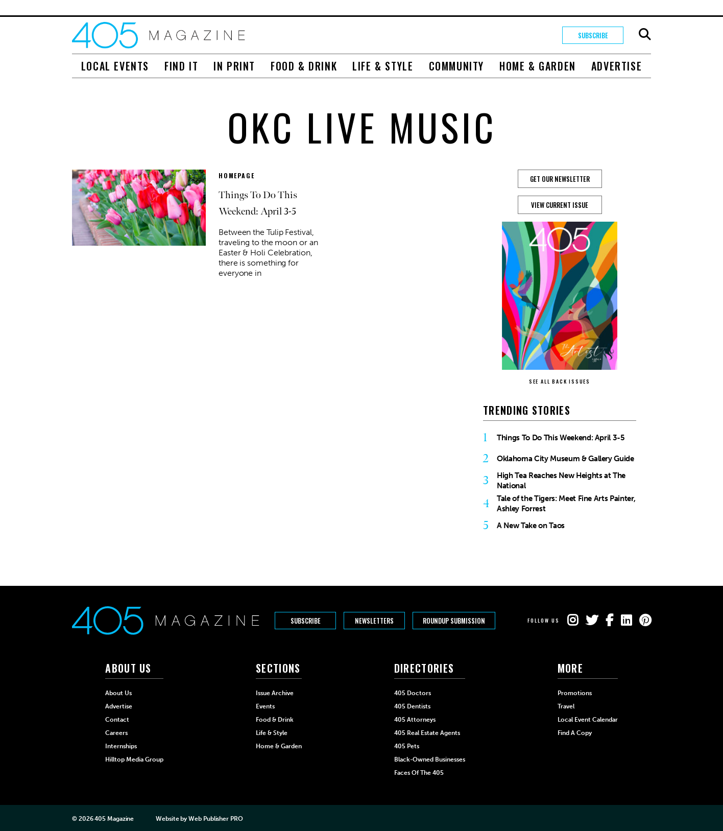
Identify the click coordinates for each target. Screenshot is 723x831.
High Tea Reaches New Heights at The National (561, 480)
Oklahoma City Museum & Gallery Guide (565, 458)
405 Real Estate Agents (427, 733)
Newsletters (374, 620)
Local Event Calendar (588, 719)
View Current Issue (559, 205)
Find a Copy (575, 733)
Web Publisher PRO (215, 818)
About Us (118, 693)
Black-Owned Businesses (429, 759)
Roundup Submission (454, 620)
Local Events (115, 66)
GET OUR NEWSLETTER (560, 179)
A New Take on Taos (531, 525)
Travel (566, 706)
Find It (181, 66)
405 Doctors (412, 693)
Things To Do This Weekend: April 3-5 (561, 437)
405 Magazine (114, 818)
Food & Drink (304, 66)
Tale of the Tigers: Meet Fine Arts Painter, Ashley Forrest (566, 503)
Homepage (236, 175)
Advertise (616, 66)
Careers (116, 733)
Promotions (575, 693)
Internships (121, 746)
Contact (117, 719)
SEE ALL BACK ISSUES (559, 381)
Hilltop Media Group (134, 759)
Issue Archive (275, 693)
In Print (234, 66)
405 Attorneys (415, 719)
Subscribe (593, 35)
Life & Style (382, 66)
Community (456, 66)
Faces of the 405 (419, 772)
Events (265, 706)
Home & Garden (537, 66)
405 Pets (406, 746)
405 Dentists (412, 706)
